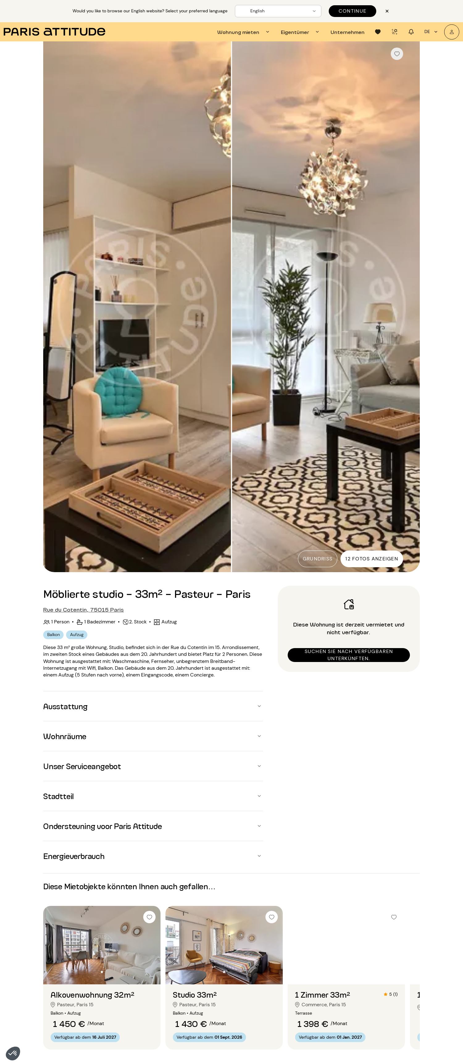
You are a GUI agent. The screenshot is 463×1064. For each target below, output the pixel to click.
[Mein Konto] (451, 32)
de (431, 31)
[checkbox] (397, 54)
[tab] (244, 31)
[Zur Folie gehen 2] (102, 972)
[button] (13, 1053)
